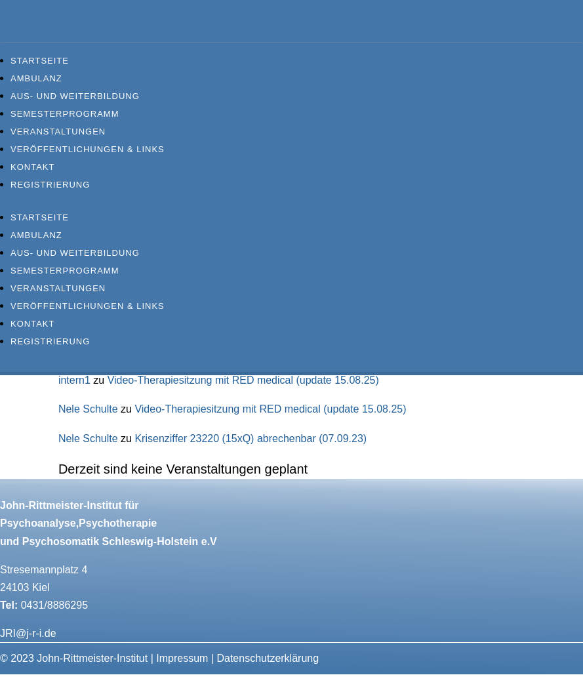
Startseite (39, 61)
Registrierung (50, 185)
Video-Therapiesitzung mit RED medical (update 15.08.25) (243, 380)
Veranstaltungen (58, 131)
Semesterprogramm (64, 114)
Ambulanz (36, 78)
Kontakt (32, 167)
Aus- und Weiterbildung (75, 96)
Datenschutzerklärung (267, 658)
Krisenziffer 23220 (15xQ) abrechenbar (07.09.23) (250, 438)
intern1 (74, 380)
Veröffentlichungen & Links (87, 149)
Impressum (182, 658)
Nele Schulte (88, 409)
